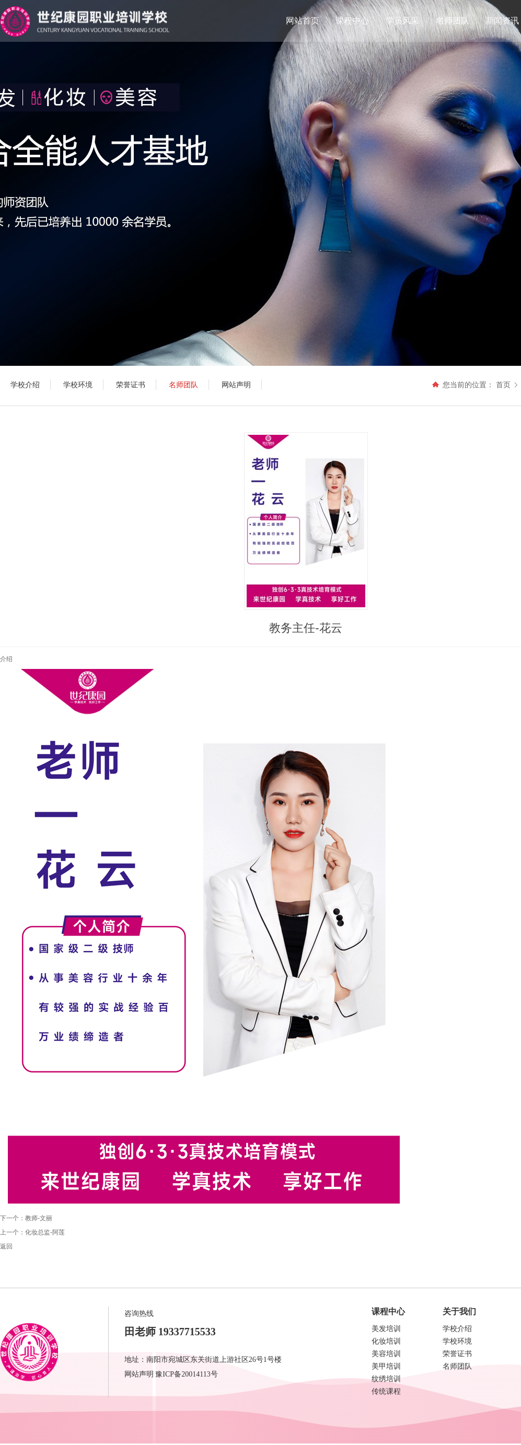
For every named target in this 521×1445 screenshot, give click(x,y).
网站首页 (302, 20)
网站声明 (139, 1374)
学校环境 (457, 1341)
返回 (6, 1246)
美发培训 (386, 1329)
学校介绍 (457, 1329)
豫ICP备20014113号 (186, 1374)
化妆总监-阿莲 (45, 1232)
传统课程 (386, 1391)
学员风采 (402, 20)
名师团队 (452, 20)
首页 (503, 384)
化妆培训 (386, 1341)
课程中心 (352, 20)
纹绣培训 (386, 1379)
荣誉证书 (457, 1354)
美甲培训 (386, 1366)
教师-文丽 (38, 1218)
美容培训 (386, 1354)
